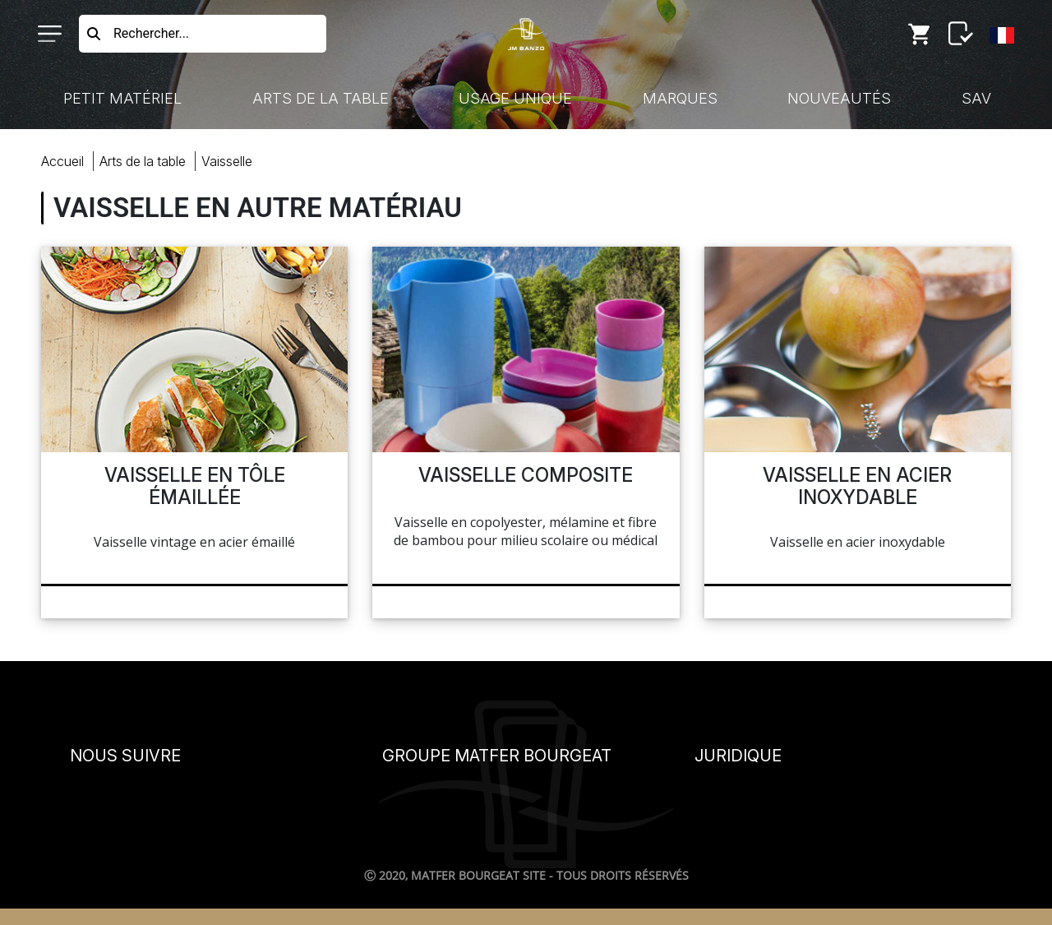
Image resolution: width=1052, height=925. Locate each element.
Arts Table (142, 161)
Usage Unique (515, 98)
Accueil (62, 161)
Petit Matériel (122, 98)
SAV (976, 98)
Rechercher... (151, 33)
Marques (680, 98)
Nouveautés (839, 98)
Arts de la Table (320, 98)
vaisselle (226, 161)
